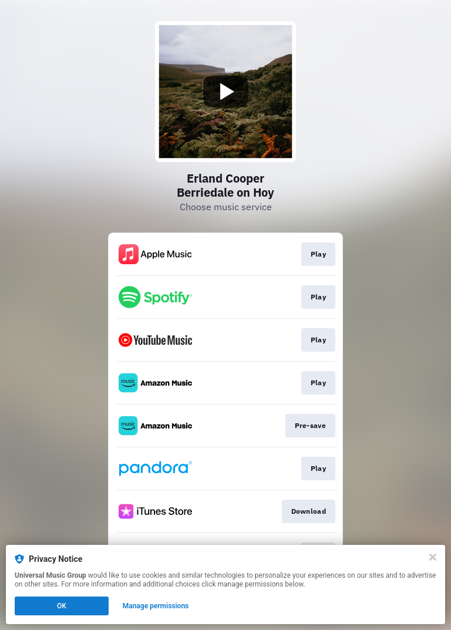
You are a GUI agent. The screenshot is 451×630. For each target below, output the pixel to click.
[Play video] (225, 91)
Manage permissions (156, 606)
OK (61, 606)
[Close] (432, 557)
